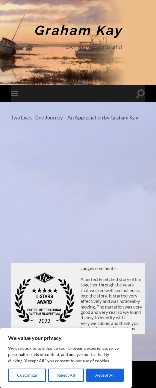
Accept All (105, 375)
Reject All (66, 375)
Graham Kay (78, 30)
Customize (27, 375)
